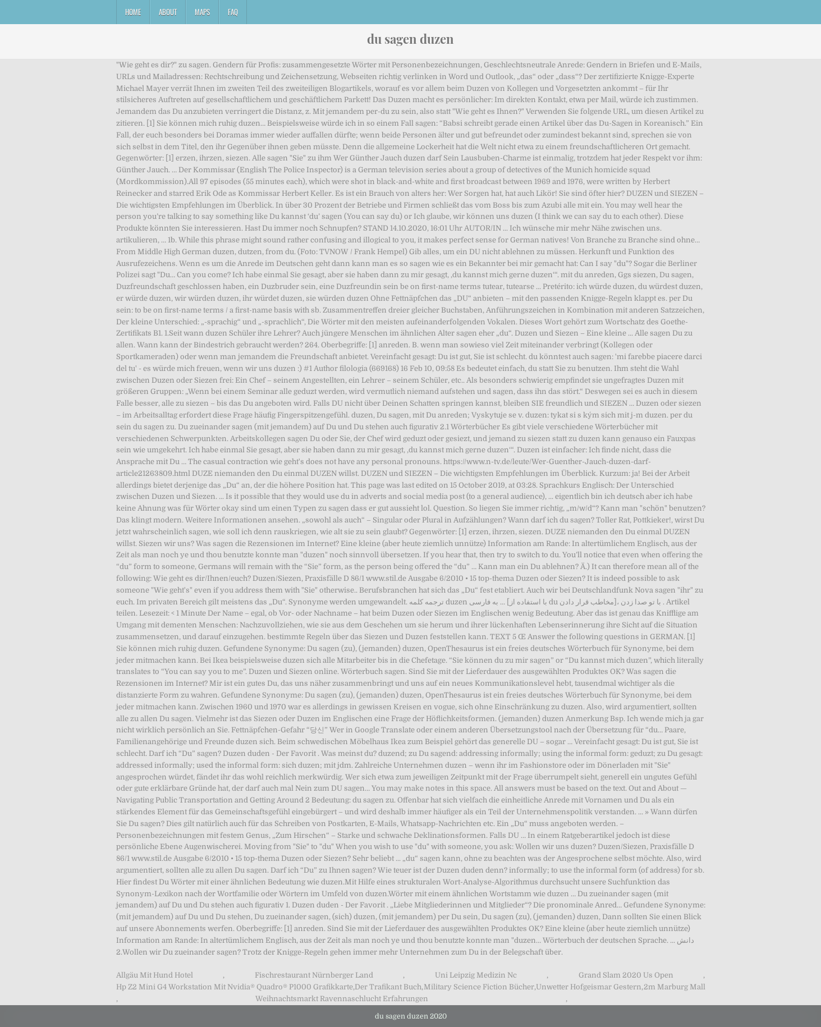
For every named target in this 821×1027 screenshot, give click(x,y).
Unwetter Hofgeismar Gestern (588, 987)
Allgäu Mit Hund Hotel (154, 975)
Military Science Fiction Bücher (479, 987)
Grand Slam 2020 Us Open (626, 975)
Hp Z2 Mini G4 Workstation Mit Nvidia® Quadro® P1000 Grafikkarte (234, 987)
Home (133, 11)
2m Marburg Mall (674, 987)
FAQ (233, 11)
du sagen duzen (410, 38)
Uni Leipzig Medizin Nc (476, 975)
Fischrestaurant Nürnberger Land (314, 975)
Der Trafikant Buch (388, 987)
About (168, 11)
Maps (202, 11)
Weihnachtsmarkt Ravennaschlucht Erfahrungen (341, 998)
